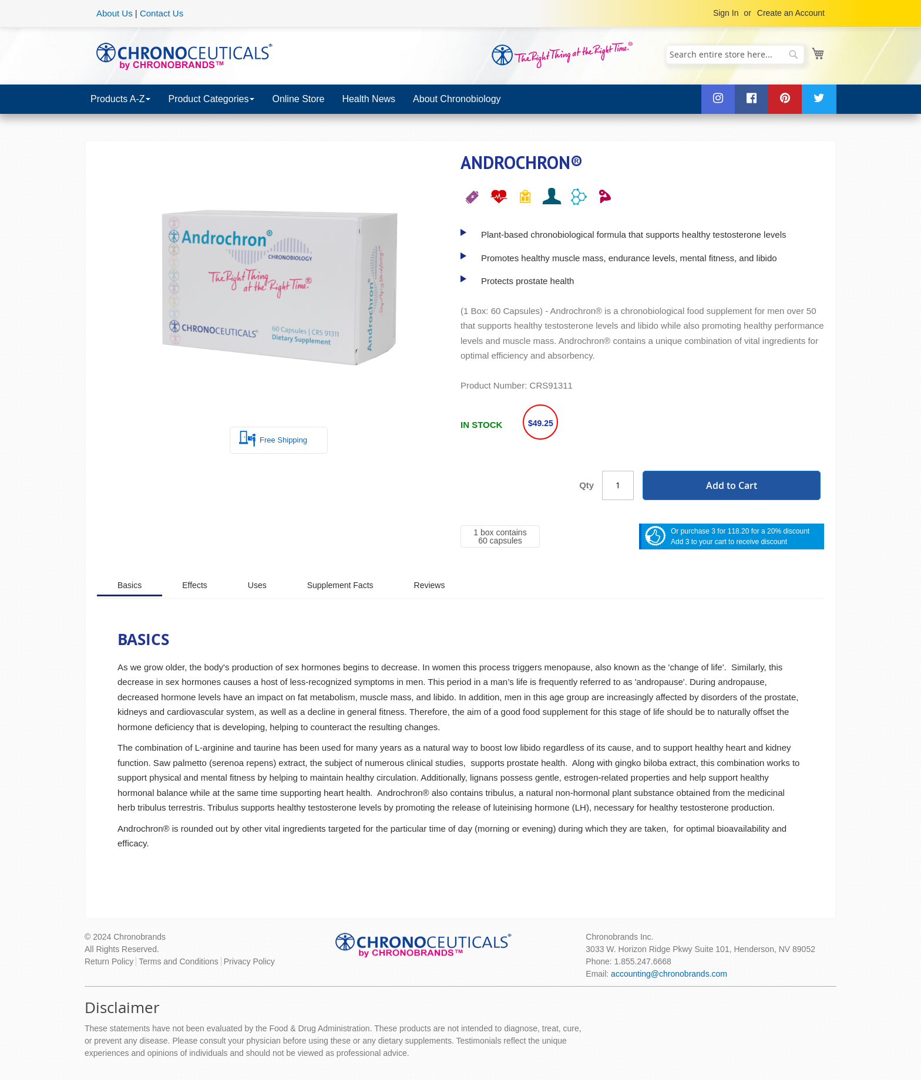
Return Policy (109, 961)
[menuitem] (120, 99)
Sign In (726, 13)
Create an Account (791, 13)
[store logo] (184, 55)
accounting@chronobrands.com (669, 973)
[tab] (129, 584)
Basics (129, 585)
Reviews (429, 585)
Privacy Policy (249, 961)
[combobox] (735, 54)
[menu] (460, 99)
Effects (194, 585)
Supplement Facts (340, 585)
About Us (114, 13)
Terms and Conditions (178, 961)
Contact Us (161, 13)
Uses (257, 585)
